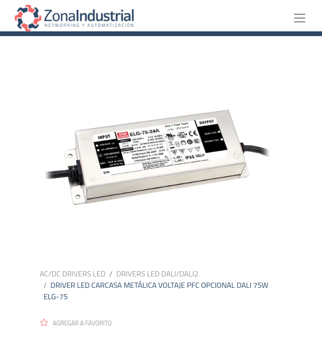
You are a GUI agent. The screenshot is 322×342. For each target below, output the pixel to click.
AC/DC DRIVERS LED (73, 273)
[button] (80, 323)
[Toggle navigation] (307, 18)
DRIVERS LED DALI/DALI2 (157, 273)
